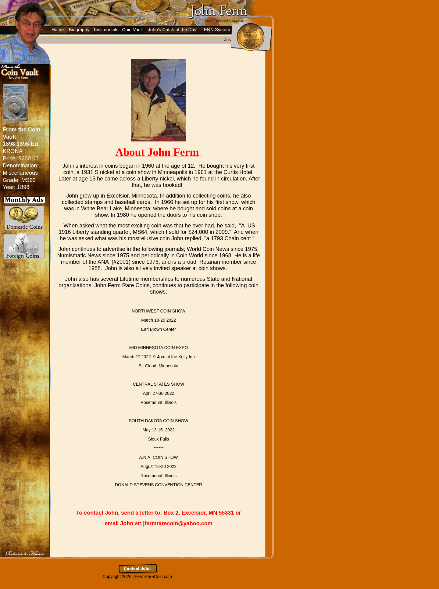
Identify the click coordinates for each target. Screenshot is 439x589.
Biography (79, 29)
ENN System (217, 29)
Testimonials (105, 29)
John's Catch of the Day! (173, 29)
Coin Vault (132, 29)
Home (58, 29)
